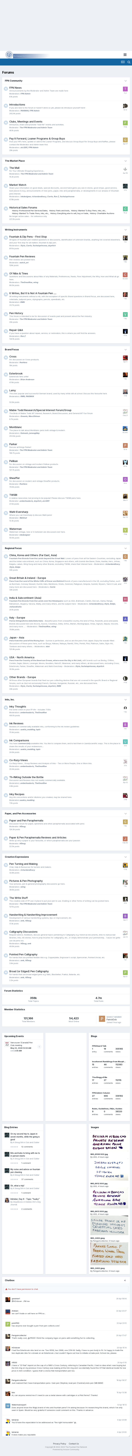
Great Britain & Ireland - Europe (27, 577)
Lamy (12, 390)
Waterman (15, 528)
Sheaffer (14, 478)
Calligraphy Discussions (23, 931)
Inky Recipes (16, 794)
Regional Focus (13, 548)
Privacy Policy (59, 1443)
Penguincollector (19, 1335)
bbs (13, 1392)
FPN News (15, 87)
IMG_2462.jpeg (97, 1238)
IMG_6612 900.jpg (98, 1183)
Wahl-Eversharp (18, 511)
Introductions (17, 104)
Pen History (16, 313)
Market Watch (17, 184)
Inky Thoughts (17, 706)
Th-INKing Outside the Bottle (26, 777)
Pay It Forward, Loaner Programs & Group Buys (37, 138)
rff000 (14, 1362)
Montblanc (15, 427)
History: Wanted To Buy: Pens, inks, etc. (88, 210)
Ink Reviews (16, 723)
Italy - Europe (17, 617)
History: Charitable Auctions (102, 213)
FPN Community (13, 80)
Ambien (15, 1311)
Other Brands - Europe (22, 677)
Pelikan (13, 461)
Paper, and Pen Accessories (20, 813)
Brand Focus (12, 349)
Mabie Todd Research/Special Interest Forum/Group (40, 410)
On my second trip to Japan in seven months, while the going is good (25, 1137)
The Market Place (15, 160)
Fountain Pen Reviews (22, 256)
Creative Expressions (17, 856)
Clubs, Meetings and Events (25, 121)
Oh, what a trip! (17, 1186)
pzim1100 (15, 1323)
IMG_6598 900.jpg (99, 1154)
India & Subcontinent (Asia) (25, 597)
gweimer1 (16, 1298)
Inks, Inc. (10, 699)
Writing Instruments (16, 229)
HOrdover (16, 1347)
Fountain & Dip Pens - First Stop (28, 236)
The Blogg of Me (99, 1077)
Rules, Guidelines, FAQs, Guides (107, 1109)
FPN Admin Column (101, 1093)
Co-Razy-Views (18, 760)
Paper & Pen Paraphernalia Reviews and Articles (37, 837)
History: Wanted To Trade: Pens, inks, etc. (30, 213)
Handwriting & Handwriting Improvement (33, 914)
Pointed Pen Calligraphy (23, 954)
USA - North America (21, 657)
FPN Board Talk (99, 1046)
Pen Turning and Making (23, 863)
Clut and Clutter (32, 1142)
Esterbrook (16, 373)
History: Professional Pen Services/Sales (29, 210)
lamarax (15, 1420)
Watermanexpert (19, 1405)
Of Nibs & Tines (18, 273)
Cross (12, 356)
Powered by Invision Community (66, 1449)
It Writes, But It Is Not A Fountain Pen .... (32, 293)
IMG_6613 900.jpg (98, 1211)
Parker (13, 444)
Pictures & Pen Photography (26, 880)
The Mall (14, 167)
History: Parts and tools (59, 210)
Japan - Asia (16, 637)
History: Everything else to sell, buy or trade (69, 213)
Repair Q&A (16, 330)
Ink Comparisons (19, 740)
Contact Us (74, 1443)
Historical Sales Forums (23, 207)
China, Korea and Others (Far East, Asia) (33, 555)
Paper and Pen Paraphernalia (26, 820)
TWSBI (13, 494)
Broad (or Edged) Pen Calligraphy (29, 971)
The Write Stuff (18, 897)
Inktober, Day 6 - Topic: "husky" (25, 1199)
